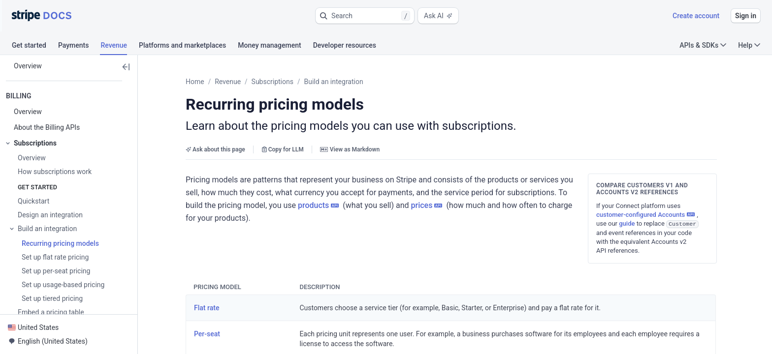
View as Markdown (350, 149)
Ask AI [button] (438, 16)
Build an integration (333, 82)
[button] (365, 16)
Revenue (228, 82)
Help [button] (749, 45)
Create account (696, 16)
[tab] (35, 46)
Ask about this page (215, 149)
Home (195, 82)
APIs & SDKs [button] (702, 45)
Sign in (745, 16)
